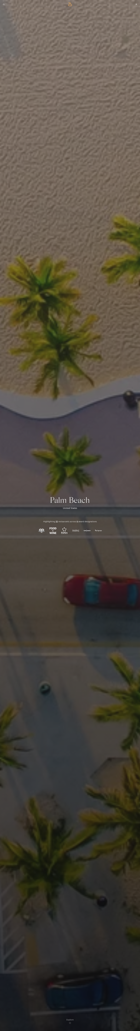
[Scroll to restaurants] (70, 1021)
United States (70, 508)
